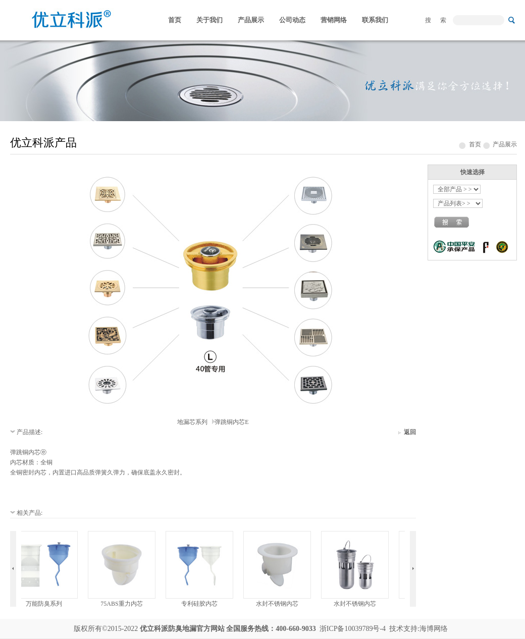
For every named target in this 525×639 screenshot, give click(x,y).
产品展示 (251, 20)
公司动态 (292, 20)
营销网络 (334, 20)
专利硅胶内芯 (201, 603)
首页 (174, 20)
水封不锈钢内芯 (279, 603)
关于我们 (209, 20)
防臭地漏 (182, 628)
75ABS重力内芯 (123, 603)
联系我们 (375, 20)
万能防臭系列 (46, 603)
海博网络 (433, 628)
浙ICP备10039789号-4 (353, 628)
